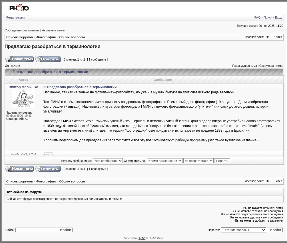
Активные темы (53, 30)
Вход (278, 17)
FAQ (257, 17)
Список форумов (19, 37)
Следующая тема (270, 65)
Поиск (268, 17)
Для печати (12, 65)
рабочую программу (191, 140)
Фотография (46, 37)
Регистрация (15, 17)
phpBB (141, 238)
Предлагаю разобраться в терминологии (53, 46)
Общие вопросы (72, 37)
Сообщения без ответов (22, 30)
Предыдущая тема (244, 65)
